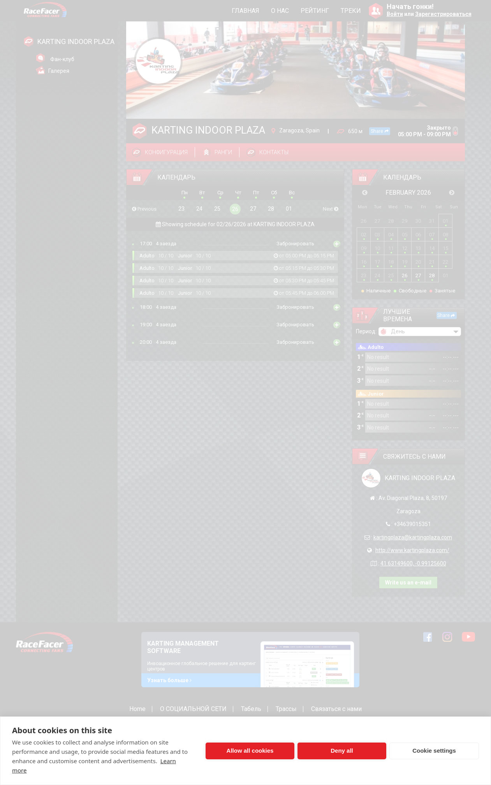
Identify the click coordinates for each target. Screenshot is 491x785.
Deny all (342, 750)
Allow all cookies (250, 750)
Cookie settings (434, 750)
